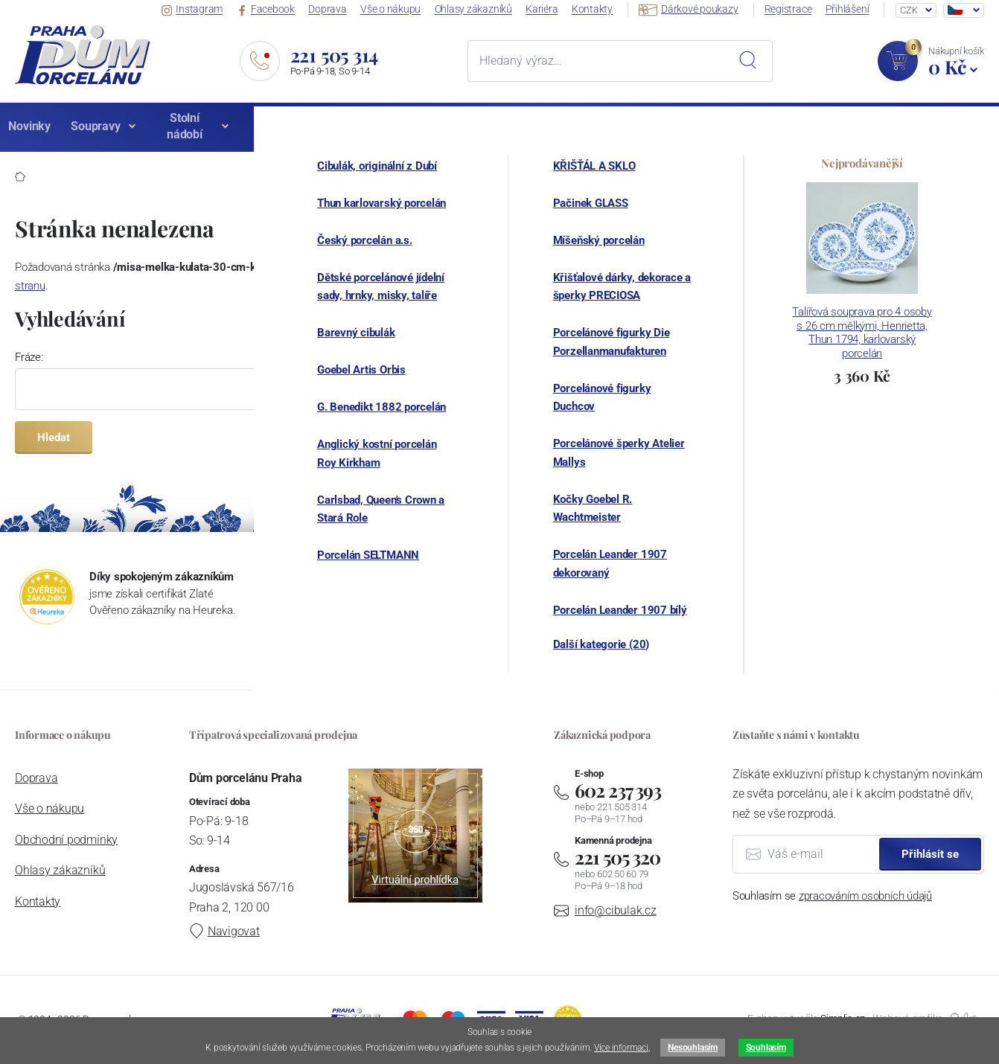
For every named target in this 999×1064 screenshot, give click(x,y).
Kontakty (601, 10)
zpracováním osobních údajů (865, 896)
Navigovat (224, 931)
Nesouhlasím (692, 1047)
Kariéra (553, 10)
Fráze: (29, 357)
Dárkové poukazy (695, 9)
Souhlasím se (832, 896)
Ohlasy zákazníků (485, 10)
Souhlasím (766, 1047)
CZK (908, 10)
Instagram (212, 10)
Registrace (793, 10)
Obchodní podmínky (66, 840)
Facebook (284, 10)
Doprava (344, 10)
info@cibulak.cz (616, 910)
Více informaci (621, 1047)
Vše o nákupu (404, 10)
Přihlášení (850, 10)
